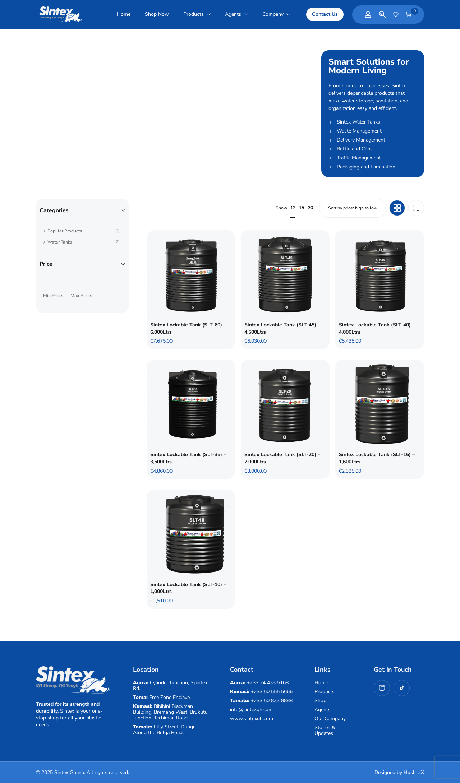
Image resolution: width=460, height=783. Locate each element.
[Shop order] (352, 208)
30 (310, 207)
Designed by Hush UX (399, 772)
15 (301, 207)
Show (281, 208)
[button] (325, 14)
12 (292, 207)
